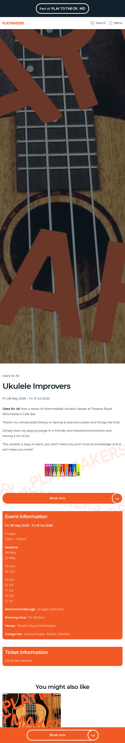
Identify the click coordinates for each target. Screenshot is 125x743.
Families (63, 634)
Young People (34, 634)
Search (98, 23)
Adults (51, 634)
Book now (57, 735)
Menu (116, 23)
